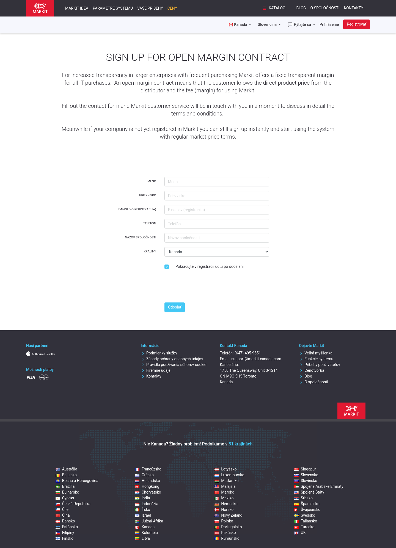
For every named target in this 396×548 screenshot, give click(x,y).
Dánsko (65, 521)
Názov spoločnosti (140, 237)
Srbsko (303, 498)
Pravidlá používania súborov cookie (174, 364)
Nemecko (226, 504)
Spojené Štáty (309, 492)
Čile (62, 509)
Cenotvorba (311, 370)
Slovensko (306, 475)
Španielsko (307, 504)
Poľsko (224, 521)
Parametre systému (113, 8)
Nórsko (224, 509)
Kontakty (353, 8)
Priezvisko (147, 195)
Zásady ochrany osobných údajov (172, 359)
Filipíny (65, 532)
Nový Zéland (228, 515)
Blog (301, 8)
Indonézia (146, 504)
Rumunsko (227, 538)
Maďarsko (226, 480)
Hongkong (147, 486)
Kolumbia (146, 532)
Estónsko (67, 527)
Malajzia (225, 486)
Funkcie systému (316, 359)
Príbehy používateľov (319, 364)
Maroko (224, 492)
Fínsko (64, 538)
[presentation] (206, 287)
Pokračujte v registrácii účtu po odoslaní (209, 266)
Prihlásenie (329, 24)
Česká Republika (73, 504)
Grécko (144, 475)
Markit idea (76, 8)
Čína (63, 515)
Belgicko (66, 475)
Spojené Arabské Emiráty (318, 486)
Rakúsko (225, 532)
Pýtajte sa (299, 24)
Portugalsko (228, 527)
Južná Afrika (149, 521)
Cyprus (65, 498)
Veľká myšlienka (315, 353)
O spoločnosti (325, 8)
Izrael (143, 515)
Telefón (149, 223)
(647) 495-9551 (248, 353)
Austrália (66, 469)
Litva (142, 538)
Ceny (172, 8)
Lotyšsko (226, 469)
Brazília (65, 486)
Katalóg (273, 8)
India (142, 498)
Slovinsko (305, 480)
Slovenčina (267, 24)
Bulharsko (67, 492)
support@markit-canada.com (256, 359)
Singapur (305, 469)
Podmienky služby (159, 353)
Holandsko (147, 480)
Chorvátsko (148, 492)
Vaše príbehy (150, 8)
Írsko (142, 509)
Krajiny (150, 251)
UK (300, 532)
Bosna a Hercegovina (77, 480)
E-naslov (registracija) (137, 209)
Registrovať (356, 24)
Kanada (145, 527)
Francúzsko (148, 469)
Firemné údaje (155, 370)
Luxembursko (229, 475)
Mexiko (224, 498)
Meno (151, 181)
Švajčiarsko (307, 509)
